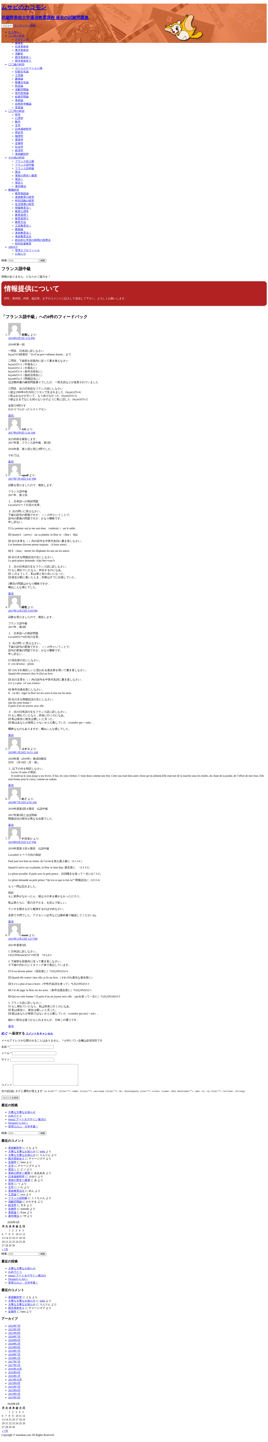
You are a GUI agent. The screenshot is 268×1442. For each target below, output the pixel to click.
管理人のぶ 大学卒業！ (23, 1130)
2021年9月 (14, 1337)
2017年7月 (14, 1365)
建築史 (19, 42)
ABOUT (13, 247)
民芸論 (19, 85)
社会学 (19, 146)
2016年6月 (14, 1376)
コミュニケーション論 (28, 68)
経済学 (19, 150)
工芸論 (19, 75)
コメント (6, 1088)
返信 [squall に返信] (11, 593)
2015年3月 (14, 1401)
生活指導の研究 (24, 204)
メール (6, 1053)
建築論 (19, 78)
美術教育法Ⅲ (23, 236)
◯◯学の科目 (16, 111)
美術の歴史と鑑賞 (26, 175)
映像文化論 (22, 82)
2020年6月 (14, 1344)
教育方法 (20, 222)
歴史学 (19, 132)
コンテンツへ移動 (25, 25)
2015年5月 (14, 1398)
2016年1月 (14, 1380)
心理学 (19, 118)
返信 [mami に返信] (11, 1026)
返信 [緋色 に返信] (11, 735)
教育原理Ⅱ (22, 218)
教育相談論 (22, 193)
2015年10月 (15, 1383)
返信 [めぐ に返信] (11, 824)
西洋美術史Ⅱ (23, 60)
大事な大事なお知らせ (22, 1116)
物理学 (19, 136)
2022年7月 (14, 1330)
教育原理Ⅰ (22, 215)
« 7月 (5, 1253)
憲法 (18, 172)
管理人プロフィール (27, 250)
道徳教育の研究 (24, 197)
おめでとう (15, 1119)
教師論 (19, 229)
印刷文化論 (22, 71)
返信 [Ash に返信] (11, 461)
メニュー (7, 25)
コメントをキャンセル (39, 1033)
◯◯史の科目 (16, 35)
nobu (42, 1155)
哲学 (18, 114)
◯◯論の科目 (16, 64)
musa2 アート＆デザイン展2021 (27, 1123)
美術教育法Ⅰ (23, 232)
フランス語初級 (24, 168)
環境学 (19, 139)
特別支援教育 (23, 243)
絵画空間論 (22, 96)
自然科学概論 (23, 103)
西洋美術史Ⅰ (23, 57)
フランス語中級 (24, 164)
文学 (18, 125)
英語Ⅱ (19, 182)
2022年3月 (14, 1333)
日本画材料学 (23, 128)
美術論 (19, 100)
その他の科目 (16, 157)
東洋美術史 (22, 50)
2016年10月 (15, 1373)
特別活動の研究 (24, 200)
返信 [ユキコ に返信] (11, 785)
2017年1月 (14, 1369)
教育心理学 (22, 211)
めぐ (4, 1033)
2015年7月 (14, 1390)
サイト (5, 1059)
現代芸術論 (22, 93)
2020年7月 (14, 1340)
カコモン (13, 32)
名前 (5, 1046)
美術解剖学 (22, 154)
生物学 (19, 143)
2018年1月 (14, 1362)
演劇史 (19, 53)
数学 (18, 121)
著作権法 (20, 186)
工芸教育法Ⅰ (23, 225)
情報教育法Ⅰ (23, 207)
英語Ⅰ (19, 179)
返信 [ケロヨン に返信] (11, 921)
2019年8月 (14, 1351)
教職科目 (13, 189)
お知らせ (20, 253)
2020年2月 (14, 1347)
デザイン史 (22, 39)
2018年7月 (14, 1358)
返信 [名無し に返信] (11, 415)
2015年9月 (14, 1387)
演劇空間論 (22, 89)
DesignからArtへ (18, 1127)
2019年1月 (14, 1355)
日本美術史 (22, 46)
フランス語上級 (24, 161)
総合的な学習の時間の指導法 (33, 240)
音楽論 (19, 107)
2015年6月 (14, 1394)
